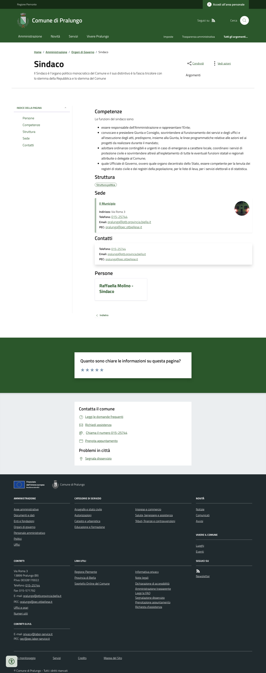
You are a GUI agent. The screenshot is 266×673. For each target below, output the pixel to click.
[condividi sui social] (195, 63)
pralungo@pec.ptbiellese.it (124, 227)
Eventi (200, 551)
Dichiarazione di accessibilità (152, 583)
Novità (55, 36)
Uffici (17, 544)
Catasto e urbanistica (87, 521)
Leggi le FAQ (142, 593)
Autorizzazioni (83, 515)
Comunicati (203, 515)
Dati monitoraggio (25, 658)
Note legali (141, 577)
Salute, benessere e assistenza (154, 515)
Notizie (200, 509)
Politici (18, 538)
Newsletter (203, 576)
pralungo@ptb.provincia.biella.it (129, 221)
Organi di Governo (82, 52)
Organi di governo (24, 527)
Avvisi (199, 521)
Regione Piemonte (27, 4)
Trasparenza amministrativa (198, 37)
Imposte (168, 37)
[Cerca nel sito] (243, 20)
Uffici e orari (21, 607)
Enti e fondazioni (24, 521)
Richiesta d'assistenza (148, 607)
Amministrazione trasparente (153, 588)
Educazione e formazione (90, 527)
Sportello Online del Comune (92, 583)
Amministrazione (30, 36)
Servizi (73, 36)
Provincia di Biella (85, 577)
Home (37, 52)
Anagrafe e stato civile (88, 509)
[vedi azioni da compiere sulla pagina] (221, 63)
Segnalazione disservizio (150, 597)
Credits (82, 658)
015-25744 (119, 216)
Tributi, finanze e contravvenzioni (155, 521)
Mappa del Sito (113, 658)
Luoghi (200, 545)
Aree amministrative (26, 509)
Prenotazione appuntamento (152, 602)
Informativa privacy (147, 572)
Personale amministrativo (29, 533)
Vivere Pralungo (98, 36)
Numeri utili (21, 613)
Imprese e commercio (148, 509)
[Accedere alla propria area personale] (226, 4)
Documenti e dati (24, 515)
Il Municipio (107, 203)
